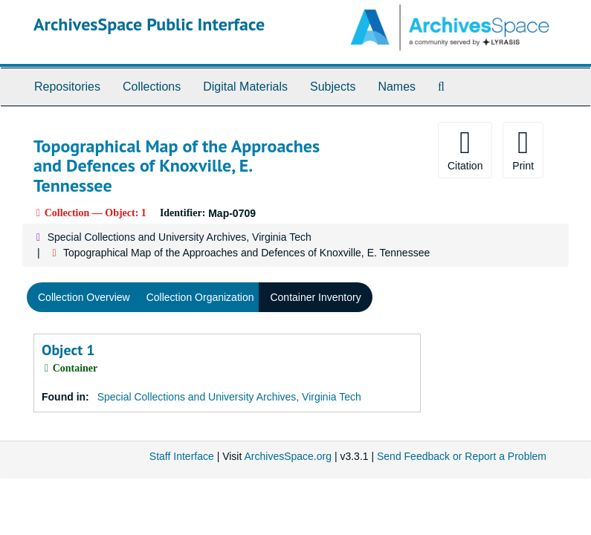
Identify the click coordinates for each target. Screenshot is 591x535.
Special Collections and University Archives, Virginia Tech (179, 237)
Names (397, 86)
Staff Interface (181, 456)
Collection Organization (200, 297)
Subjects (332, 86)
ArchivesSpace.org (288, 456)
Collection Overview (84, 297)
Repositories (67, 86)
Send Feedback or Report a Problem (461, 456)
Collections (152, 86)
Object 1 (68, 350)
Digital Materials (245, 86)
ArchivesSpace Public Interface (149, 24)
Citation (465, 149)
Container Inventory (315, 297)
